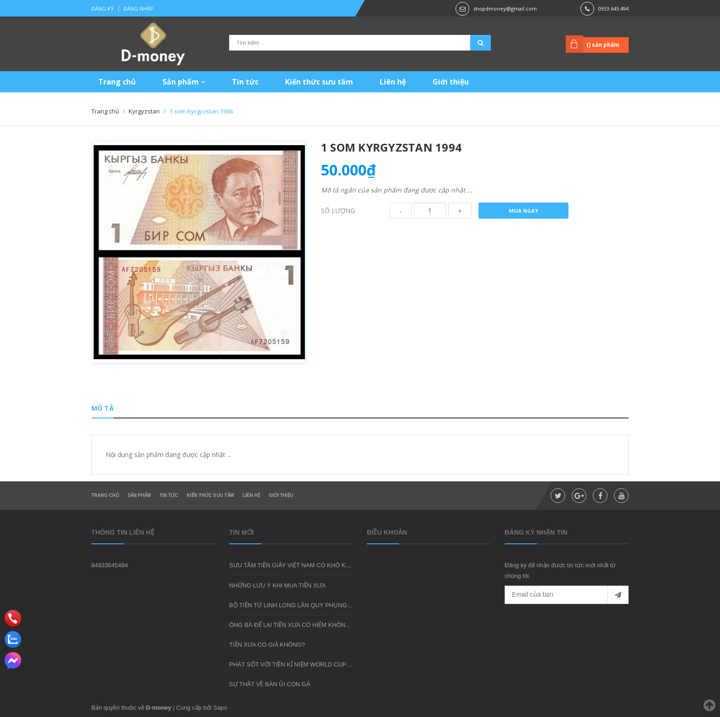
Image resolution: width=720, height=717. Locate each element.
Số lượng (338, 210)
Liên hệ (393, 82)
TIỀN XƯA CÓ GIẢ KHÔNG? (267, 644)
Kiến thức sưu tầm (319, 82)
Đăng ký (102, 8)
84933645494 (109, 565)
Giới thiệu (451, 82)
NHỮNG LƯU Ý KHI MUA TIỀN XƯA (277, 585)
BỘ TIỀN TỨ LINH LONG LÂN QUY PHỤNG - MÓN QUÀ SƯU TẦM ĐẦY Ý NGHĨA (339, 605)
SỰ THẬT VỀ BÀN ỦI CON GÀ (269, 684)
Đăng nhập (138, 8)
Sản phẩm (184, 82)
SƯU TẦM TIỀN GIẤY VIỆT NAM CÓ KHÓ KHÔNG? (298, 565)
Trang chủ (117, 82)
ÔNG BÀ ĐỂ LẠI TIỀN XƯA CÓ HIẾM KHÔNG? (291, 624)
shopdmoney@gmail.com (505, 8)
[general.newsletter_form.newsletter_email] (567, 595)
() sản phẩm (602, 45)
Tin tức (245, 82)
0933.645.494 (613, 8)
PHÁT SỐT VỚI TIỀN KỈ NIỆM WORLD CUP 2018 (295, 664)
